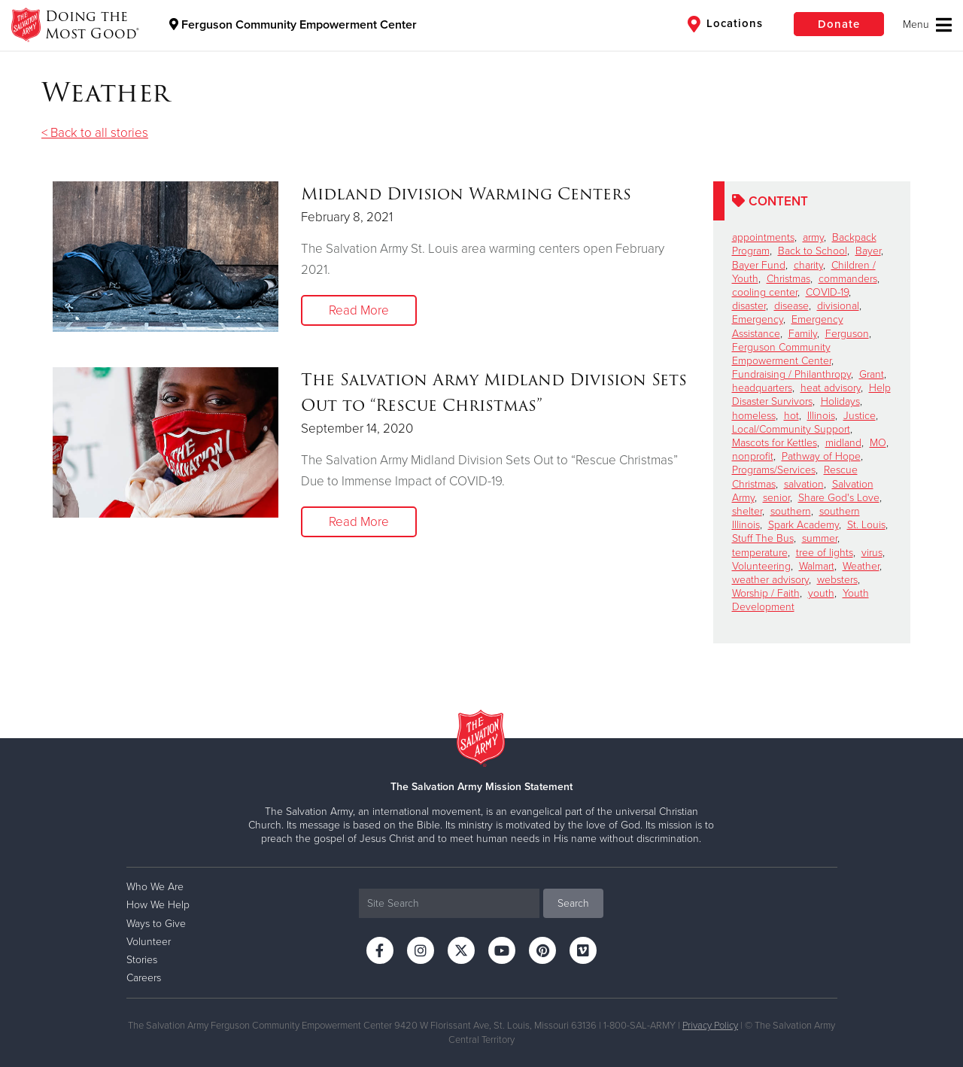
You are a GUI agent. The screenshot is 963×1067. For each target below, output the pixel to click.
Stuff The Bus (763, 538)
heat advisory (830, 388)
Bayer (868, 251)
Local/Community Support (791, 429)
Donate (839, 24)
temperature (760, 552)
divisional (838, 305)
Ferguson (847, 333)
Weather (861, 566)
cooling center (764, 292)
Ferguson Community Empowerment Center (293, 24)
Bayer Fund (758, 265)
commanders (848, 278)
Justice (859, 415)
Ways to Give (156, 923)
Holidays (840, 401)
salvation (804, 484)
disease (791, 305)
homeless (754, 415)
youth (821, 593)
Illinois (821, 415)
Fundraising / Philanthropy (791, 374)
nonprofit (752, 456)
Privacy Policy (710, 1026)
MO (878, 442)
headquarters (762, 388)
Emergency (757, 319)
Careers (143, 977)
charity (808, 265)
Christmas (788, 278)
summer (819, 538)
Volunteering (761, 566)
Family (802, 333)
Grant (871, 374)
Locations (725, 24)
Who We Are (155, 886)
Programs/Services (774, 470)
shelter (747, 511)
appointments (763, 237)
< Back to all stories (94, 133)
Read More (359, 310)
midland (843, 442)
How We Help (158, 904)
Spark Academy (803, 524)
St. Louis (866, 524)
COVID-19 (827, 292)
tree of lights (824, 552)
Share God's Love (838, 497)
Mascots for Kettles (774, 442)
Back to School (812, 251)
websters (837, 579)
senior (776, 497)
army (813, 237)
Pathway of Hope (821, 456)
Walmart (816, 566)
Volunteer (148, 941)
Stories (141, 959)
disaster (749, 305)
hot (791, 415)
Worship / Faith (766, 593)
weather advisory (770, 579)
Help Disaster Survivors (811, 395)
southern (790, 511)
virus (871, 552)
